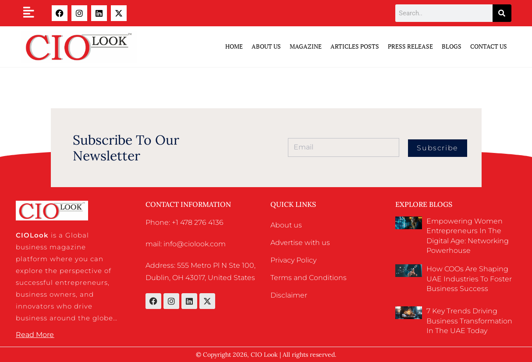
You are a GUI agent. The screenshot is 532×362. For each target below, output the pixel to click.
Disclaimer (288, 295)
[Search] (502, 13)
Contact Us (488, 46)
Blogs (451, 46)
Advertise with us (300, 242)
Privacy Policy (293, 260)
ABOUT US (266, 46)
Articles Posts (354, 46)
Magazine (306, 46)
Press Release (410, 46)
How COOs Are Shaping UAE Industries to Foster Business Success (469, 279)
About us (286, 225)
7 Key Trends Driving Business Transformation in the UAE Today (469, 321)
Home (234, 46)
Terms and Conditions (308, 277)
